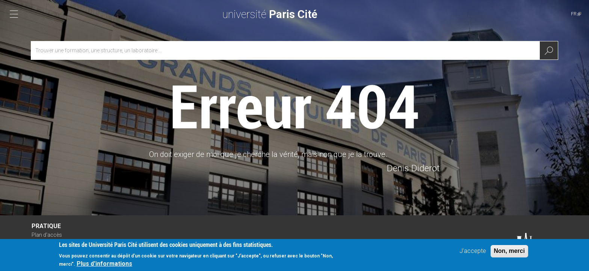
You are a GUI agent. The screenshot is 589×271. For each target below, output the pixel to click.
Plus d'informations (104, 264)
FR (576, 14)
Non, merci (509, 251)
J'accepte (472, 251)
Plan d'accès (47, 235)
